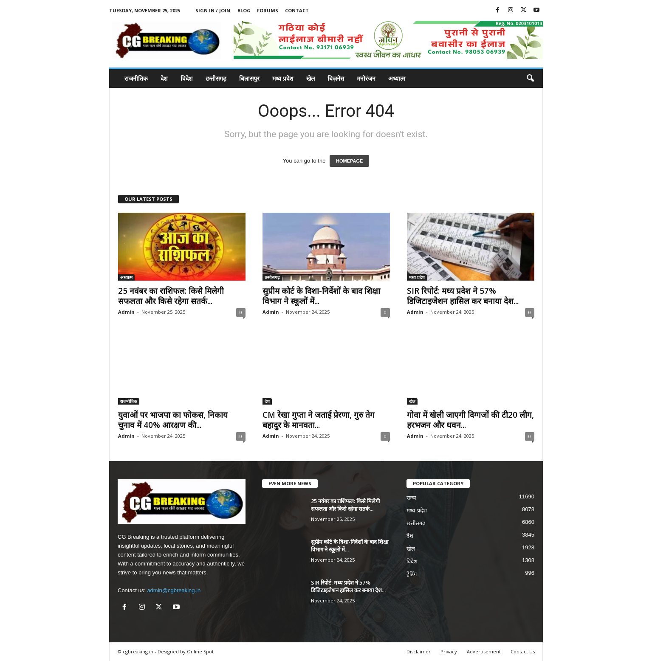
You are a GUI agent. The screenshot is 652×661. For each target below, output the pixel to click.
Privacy (448, 651)
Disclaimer (418, 651)
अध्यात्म (396, 78)
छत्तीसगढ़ (216, 78)
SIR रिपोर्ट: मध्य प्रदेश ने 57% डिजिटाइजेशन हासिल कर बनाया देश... (463, 296)
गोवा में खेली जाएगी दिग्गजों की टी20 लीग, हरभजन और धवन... (470, 419)
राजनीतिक (136, 78)
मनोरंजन (366, 78)
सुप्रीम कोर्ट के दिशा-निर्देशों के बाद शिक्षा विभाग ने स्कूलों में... (321, 296)
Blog (244, 10)
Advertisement (484, 651)
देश (164, 78)
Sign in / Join (212, 10)
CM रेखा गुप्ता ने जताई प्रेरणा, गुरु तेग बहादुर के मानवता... (318, 419)
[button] (530, 78)
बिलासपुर (249, 78)
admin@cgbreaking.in (173, 590)
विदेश (187, 78)
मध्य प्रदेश (283, 78)
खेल (310, 78)
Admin (126, 312)
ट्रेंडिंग (411, 574)
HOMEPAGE (349, 160)
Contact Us (523, 651)
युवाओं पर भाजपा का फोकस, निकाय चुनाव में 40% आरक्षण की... (173, 419)
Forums (267, 10)
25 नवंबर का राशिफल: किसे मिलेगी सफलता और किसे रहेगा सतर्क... (171, 296)
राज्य (411, 498)
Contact (297, 10)
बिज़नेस (335, 78)
